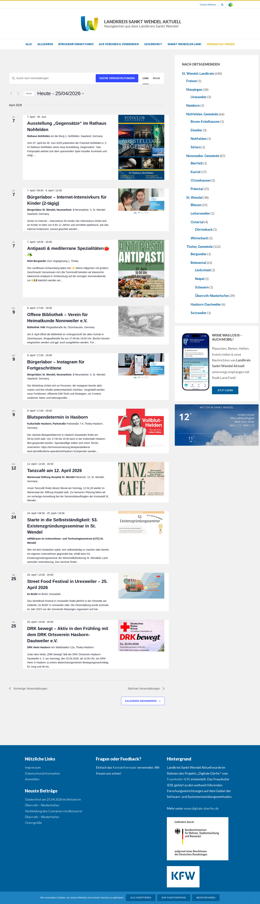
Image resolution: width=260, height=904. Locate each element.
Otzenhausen (201, 180)
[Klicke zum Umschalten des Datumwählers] (60, 93)
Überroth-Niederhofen (212, 296)
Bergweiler (199, 254)
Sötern (196, 147)
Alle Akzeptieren (140, 898)
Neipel (199, 279)
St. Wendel (194, 197)
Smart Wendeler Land (184, 44)
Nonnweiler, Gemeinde (202, 156)
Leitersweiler (200, 213)
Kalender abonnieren (141, 700)
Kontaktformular (124, 767)
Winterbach (199, 238)
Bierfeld (197, 163)
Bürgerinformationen (75, 44)
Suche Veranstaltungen (117, 78)
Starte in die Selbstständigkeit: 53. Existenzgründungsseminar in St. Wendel (62, 525)
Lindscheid (203, 270)
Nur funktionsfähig (174, 898)
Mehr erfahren (206, 898)
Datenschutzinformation (42, 773)
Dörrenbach (204, 229)
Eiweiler (196, 130)
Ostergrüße (33, 823)
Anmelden (32, 779)
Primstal (197, 189)
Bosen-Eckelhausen (205, 121)
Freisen (191, 81)
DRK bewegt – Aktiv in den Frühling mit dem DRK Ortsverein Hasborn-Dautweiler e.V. (67, 634)
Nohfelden (199, 139)
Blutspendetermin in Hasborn (57, 417)
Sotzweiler (199, 313)
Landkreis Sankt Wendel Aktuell (142, 23)
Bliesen (196, 205)
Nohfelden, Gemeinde (202, 114)
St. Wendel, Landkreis (198, 73)
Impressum (33, 767)
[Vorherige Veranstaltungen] (11, 93)
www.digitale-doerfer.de (201, 808)
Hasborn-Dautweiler (206, 304)
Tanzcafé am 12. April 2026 (54, 470)
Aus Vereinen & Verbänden (119, 44)
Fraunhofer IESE (178, 779)
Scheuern (202, 287)
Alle (28, 44)
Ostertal (197, 222)
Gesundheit (153, 44)
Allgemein (45, 44)
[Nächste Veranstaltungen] (18, 93)
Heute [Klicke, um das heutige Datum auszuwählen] (29, 93)
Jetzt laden (225, 390)
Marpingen (194, 90)
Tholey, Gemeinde (199, 247)
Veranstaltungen (221, 44)
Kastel (195, 172)
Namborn (193, 105)
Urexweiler (199, 97)
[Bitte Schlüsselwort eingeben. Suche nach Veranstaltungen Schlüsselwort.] (52, 78)
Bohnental (198, 263)
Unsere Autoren (207, 4)
